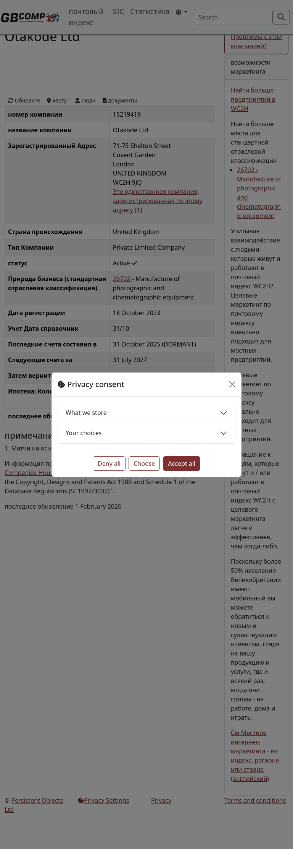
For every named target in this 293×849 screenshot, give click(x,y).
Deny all (109, 463)
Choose (144, 463)
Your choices (83, 433)
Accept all (181, 463)
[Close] (232, 384)
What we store (86, 412)
